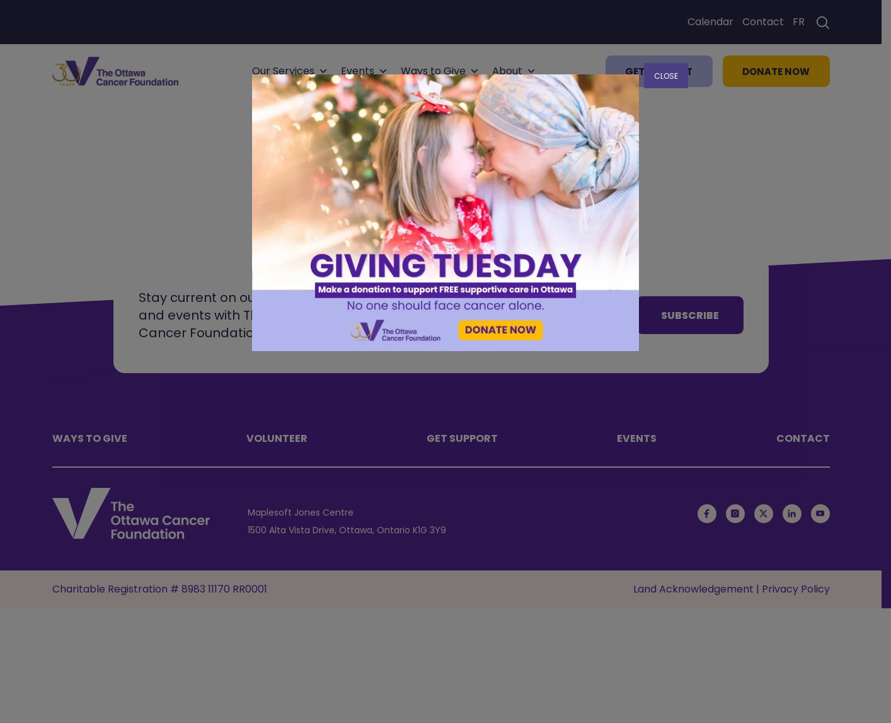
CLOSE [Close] (666, 76)
